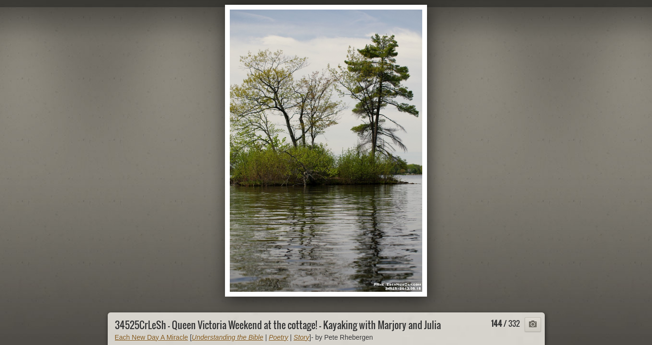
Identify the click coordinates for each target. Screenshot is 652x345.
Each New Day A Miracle (151, 337)
